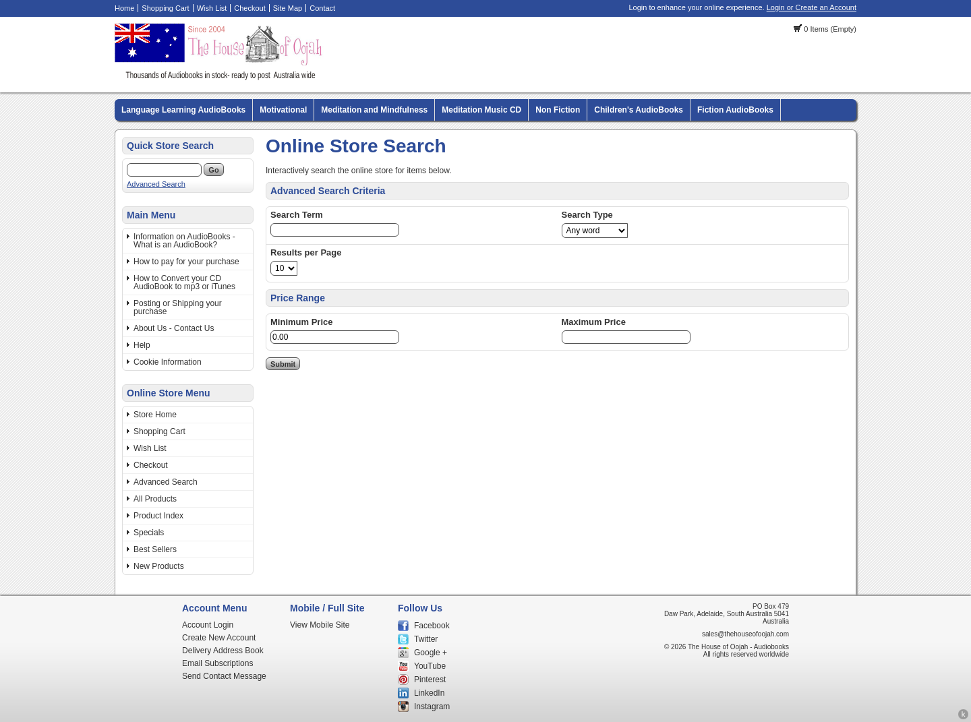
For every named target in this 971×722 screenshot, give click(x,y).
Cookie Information (168, 362)
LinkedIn (429, 693)
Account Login (207, 625)
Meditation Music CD (481, 110)
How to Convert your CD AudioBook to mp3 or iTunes (184, 282)
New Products (159, 566)
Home (124, 8)
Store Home (155, 414)
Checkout (249, 8)
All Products (155, 499)
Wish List (212, 8)
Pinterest (430, 679)
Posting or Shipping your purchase (178, 307)
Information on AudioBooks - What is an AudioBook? (184, 240)
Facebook (432, 625)
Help (142, 345)
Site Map (287, 8)
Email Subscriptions (217, 663)
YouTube (430, 666)
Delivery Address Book (223, 650)
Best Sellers (155, 549)
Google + (430, 652)
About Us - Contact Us (174, 328)
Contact (322, 8)
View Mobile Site (320, 625)
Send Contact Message (224, 676)
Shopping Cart (165, 8)
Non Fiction (557, 110)
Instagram (432, 706)
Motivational (283, 110)
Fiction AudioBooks (735, 110)
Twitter (426, 639)
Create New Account (219, 637)
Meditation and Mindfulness (374, 110)
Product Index (158, 515)
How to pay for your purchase (186, 261)
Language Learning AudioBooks (183, 110)
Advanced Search (156, 184)
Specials (149, 532)
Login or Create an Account (811, 7)
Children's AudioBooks (638, 110)
